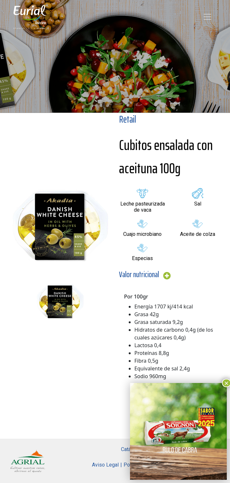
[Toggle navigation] (207, 16)
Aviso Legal (105, 465)
